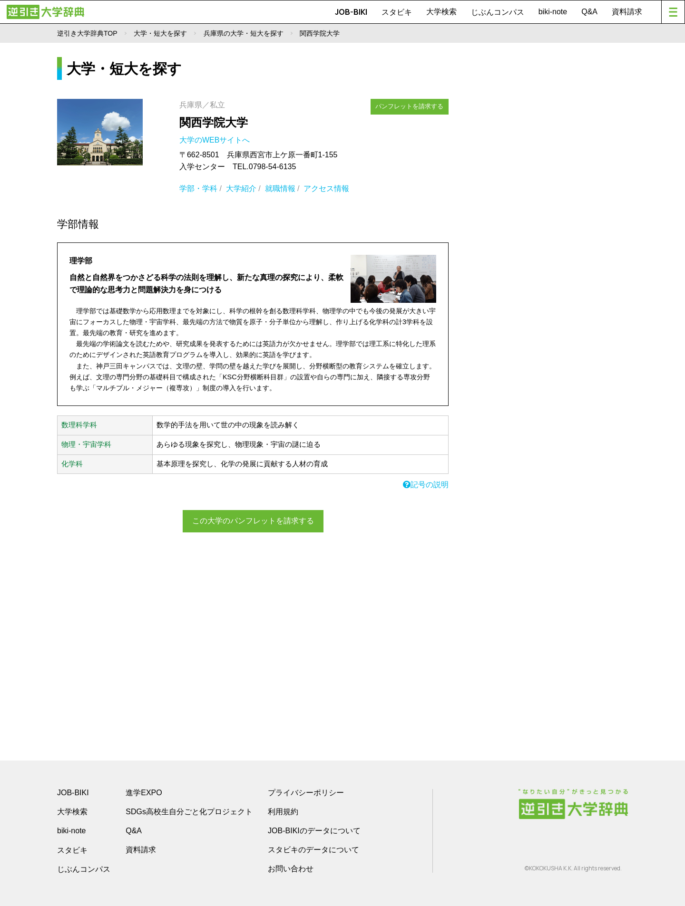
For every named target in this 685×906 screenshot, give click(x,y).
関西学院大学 (213, 122)
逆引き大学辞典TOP (87, 33)
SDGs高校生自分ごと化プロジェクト (189, 812)
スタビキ (397, 12)
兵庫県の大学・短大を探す (244, 33)
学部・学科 (198, 188)
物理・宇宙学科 (86, 444)
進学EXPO (144, 793)
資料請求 (627, 12)
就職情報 (280, 188)
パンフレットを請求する (410, 105)
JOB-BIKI (351, 12)
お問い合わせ (290, 869)
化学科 (72, 464)
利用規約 (283, 812)
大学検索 (441, 12)
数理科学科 (79, 425)
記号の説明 (426, 485)
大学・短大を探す (160, 33)
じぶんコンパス (497, 12)
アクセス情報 (326, 188)
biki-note (552, 12)
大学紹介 (241, 188)
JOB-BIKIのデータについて (314, 831)
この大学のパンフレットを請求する (253, 521)
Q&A (589, 12)
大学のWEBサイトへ (215, 140)
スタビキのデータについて (313, 850)
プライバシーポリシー (306, 793)
